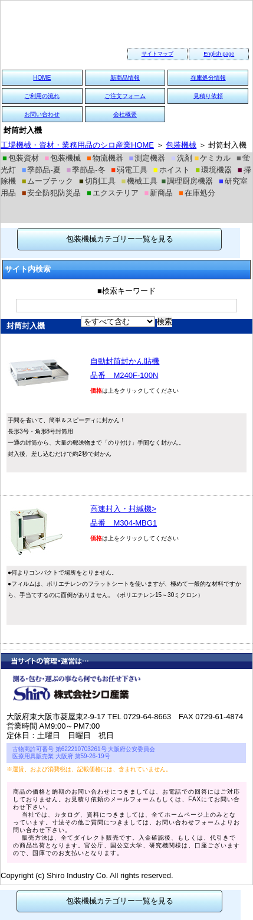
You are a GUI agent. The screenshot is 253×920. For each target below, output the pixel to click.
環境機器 (213, 169)
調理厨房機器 (187, 181)
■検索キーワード (126, 290)
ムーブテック (48, 181)
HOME (42, 77)
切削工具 (97, 181)
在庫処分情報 (208, 77)
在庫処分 (197, 192)
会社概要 (125, 114)
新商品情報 (125, 77)
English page (218, 54)
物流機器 (105, 158)
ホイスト (171, 169)
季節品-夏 (41, 169)
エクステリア (113, 192)
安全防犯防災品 (51, 192)
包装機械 (181, 145)
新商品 (158, 192)
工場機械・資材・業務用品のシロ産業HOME (77, 145)
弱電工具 (129, 169)
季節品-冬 (85, 169)
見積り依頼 (208, 96)
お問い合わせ (42, 114)
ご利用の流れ (42, 96)
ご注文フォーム (125, 96)
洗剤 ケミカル (201, 158)
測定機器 (147, 158)
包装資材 (20, 158)
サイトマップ (157, 54)
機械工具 (139, 181)
